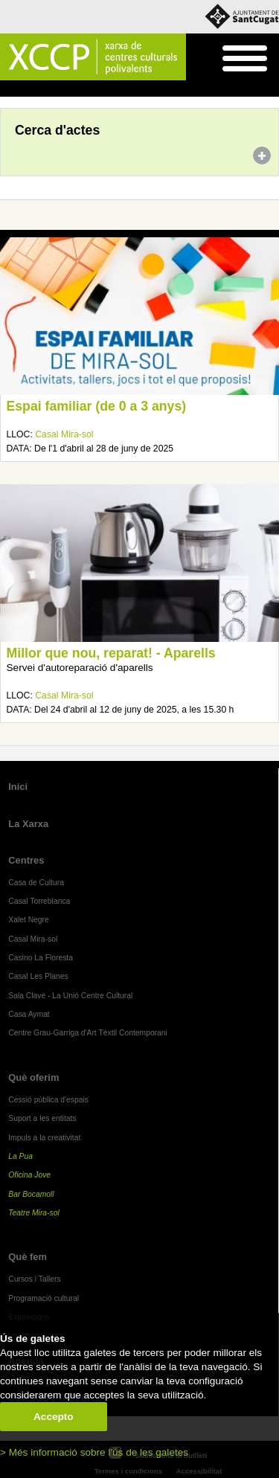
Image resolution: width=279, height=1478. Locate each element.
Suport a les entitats (42, 1118)
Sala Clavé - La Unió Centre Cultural (70, 996)
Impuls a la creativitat (44, 1138)
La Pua (20, 1156)
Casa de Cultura (36, 882)
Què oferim (33, 1077)
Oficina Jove (29, 1175)
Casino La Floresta (40, 958)
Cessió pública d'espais (48, 1100)
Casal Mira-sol (64, 434)
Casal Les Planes (38, 976)
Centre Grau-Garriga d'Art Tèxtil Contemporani (87, 1033)
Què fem (27, 1256)
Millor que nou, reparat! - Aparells (111, 653)
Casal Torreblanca (39, 901)
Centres (26, 860)
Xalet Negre (28, 920)
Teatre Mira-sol (34, 1213)
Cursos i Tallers (34, 1279)
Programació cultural (43, 1298)
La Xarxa (28, 823)
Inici (8, 89)
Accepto (53, 1416)
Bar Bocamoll (31, 1194)
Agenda (40, 89)
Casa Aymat (29, 1014)
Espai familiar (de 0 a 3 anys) (97, 406)
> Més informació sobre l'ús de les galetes (94, 1452)
